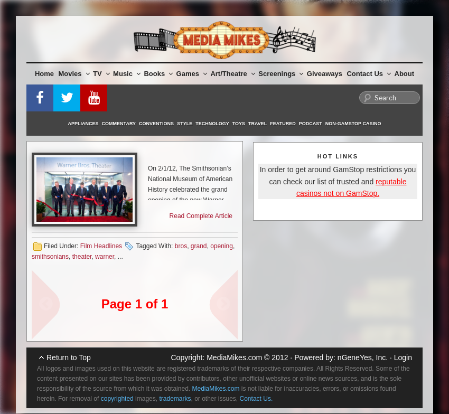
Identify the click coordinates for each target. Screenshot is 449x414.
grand (199, 246)
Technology (212, 123)
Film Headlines (101, 246)
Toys (238, 123)
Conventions (156, 123)
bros (181, 246)
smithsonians (50, 256)
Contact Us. (256, 398)
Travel (257, 123)
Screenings (280, 74)
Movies (74, 74)
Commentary (119, 123)
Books (158, 74)
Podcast (310, 123)
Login (403, 357)
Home (44, 74)
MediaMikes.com (234, 357)
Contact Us (369, 74)
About (405, 74)
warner (104, 256)
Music (127, 74)
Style (184, 123)
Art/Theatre (232, 74)
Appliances (83, 123)
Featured (282, 123)
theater (82, 256)
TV (101, 74)
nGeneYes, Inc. (363, 357)
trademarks (175, 398)
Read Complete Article (201, 216)
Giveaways (324, 74)
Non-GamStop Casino (353, 123)
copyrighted (117, 398)
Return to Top (68, 357)
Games (191, 74)
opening (221, 246)
